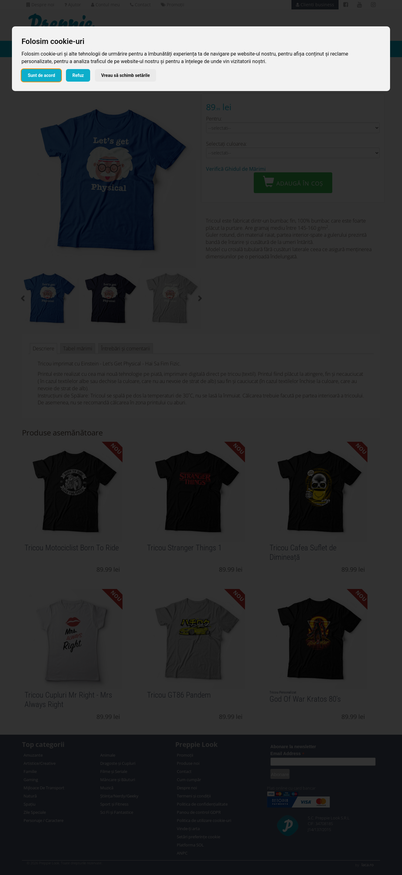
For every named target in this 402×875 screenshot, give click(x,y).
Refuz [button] (78, 75)
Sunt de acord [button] (41, 75)
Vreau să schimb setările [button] (125, 75)
